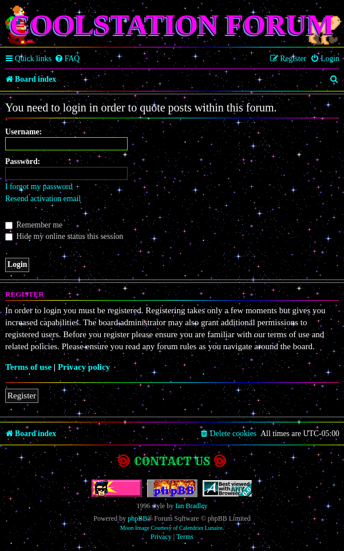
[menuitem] (67, 58)
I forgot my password (39, 186)
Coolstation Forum (172, 25)
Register (21, 395)
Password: (22, 161)
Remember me (33, 225)
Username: (23, 131)
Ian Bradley (191, 506)
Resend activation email (43, 198)
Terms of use (28, 367)
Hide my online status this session (64, 236)
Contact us (172, 461)
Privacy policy (84, 367)
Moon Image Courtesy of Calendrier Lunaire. (172, 528)
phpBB (137, 518)
